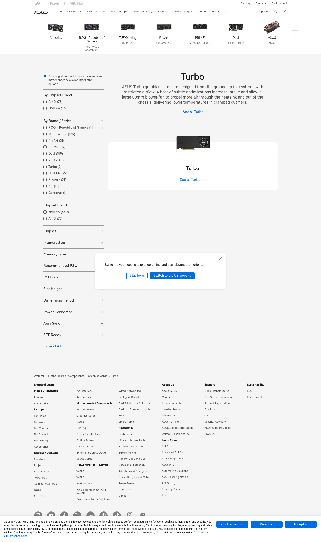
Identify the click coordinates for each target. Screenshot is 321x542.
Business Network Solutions (93, 499)
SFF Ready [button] (52, 335)
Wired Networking (130, 391)
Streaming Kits (127, 452)
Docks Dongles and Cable (134, 477)
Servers (123, 415)
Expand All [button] (52, 346)
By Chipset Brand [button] (57, 95)
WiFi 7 (80, 471)
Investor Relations (173, 409)
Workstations (84, 391)
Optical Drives (85, 440)
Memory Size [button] (54, 242)
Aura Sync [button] (51, 323)
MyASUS (209, 434)
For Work (39, 422)
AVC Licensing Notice (175, 477)
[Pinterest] (103, 515)
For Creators (42, 428)
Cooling (81, 428)
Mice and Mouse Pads (132, 440)
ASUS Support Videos (217, 428)
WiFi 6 (80, 477)
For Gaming (41, 440)
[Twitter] (77, 515)
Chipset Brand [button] (55, 205)
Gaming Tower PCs (45, 483)
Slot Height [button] (52, 289)
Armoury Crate (171, 489)
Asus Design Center (173, 458)
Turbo (114, 376)
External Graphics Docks (91, 452)
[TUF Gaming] (128, 36)
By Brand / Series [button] (57, 121)
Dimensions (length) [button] (59, 300)
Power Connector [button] (57, 312)
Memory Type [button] (54, 254)
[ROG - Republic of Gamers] (92, 36)
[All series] (56, 36)
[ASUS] (272, 36)
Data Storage (84, 446)
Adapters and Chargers (133, 471)
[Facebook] (64, 515)
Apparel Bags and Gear (133, 458)
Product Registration (217, 403)
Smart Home (126, 421)
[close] (220, 258)
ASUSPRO (168, 464)
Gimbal (123, 495)
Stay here (137, 275)
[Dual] (236, 36)
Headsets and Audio (131, 446)
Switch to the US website (172, 275)
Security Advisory (215, 421)
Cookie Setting (232, 524)
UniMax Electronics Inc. (176, 434)
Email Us (209, 409)
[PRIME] (200, 36)
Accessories (41, 403)
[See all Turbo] (194, 112)
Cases (80, 422)
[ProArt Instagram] (130, 515)
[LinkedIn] (90, 515)
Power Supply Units (88, 434)
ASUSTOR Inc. (170, 421)
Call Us (208, 415)
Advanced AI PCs (172, 452)
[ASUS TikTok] (117, 515)
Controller (125, 489)
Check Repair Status (216, 391)
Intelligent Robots (129, 397)
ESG (249, 391)
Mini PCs (39, 496)
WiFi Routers (84, 483)
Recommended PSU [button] (60, 265)
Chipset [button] (49, 231)
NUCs (37, 490)
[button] (245, 3)
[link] (41, 12)
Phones (38, 397)
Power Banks (126, 483)
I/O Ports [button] (50, 277)
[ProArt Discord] (143, 515)
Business (260, 3)
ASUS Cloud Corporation (177, 428)
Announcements (171, 403)
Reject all (267, 524)
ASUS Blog (168, 483)
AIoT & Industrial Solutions (134, 403)
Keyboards (125, 434)
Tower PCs (40, 477)
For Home (40, 416)
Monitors (39, 459)
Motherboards (85, 409)
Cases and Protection (132, 465)
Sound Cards (84, 458)
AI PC (165, 446)
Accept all (301, 524)
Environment (279, 3)
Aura (164, 495)
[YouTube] (51, 515)
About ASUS (169, 391)
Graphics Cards (85, 415)
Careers (166, 397)
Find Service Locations (218, 397)
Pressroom (168, 415)
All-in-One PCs (43, 471)
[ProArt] (164, 36)
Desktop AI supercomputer (135, 409)
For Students (42, 434)
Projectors (40, 465)
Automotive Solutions (175, 471)
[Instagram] (38, 515)
